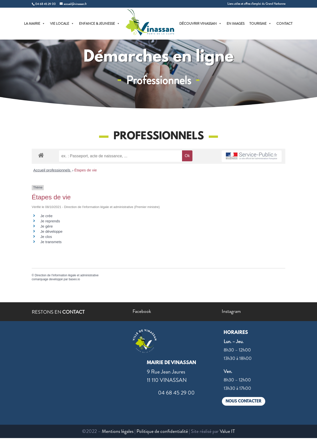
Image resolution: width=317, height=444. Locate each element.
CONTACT (284, 23)
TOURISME (260, 23)
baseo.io (74, 279)
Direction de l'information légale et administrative (67, 275)
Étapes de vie (85, 170)
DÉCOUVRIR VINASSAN (200, 23)
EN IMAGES (235, 23)
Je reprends (50, 221)
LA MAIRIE (34, 23)
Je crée (46, 216)
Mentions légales (117, 431)
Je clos (46, 236)
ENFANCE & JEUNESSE (99, 23)
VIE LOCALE (62, 23)
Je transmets (51, 242)
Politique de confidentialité (162, 431)
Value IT (227, 431)
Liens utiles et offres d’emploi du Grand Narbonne (256, 4)
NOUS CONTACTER (244, 401)
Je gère (46, 226)
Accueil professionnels (52, 170)
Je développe (51, 231)
